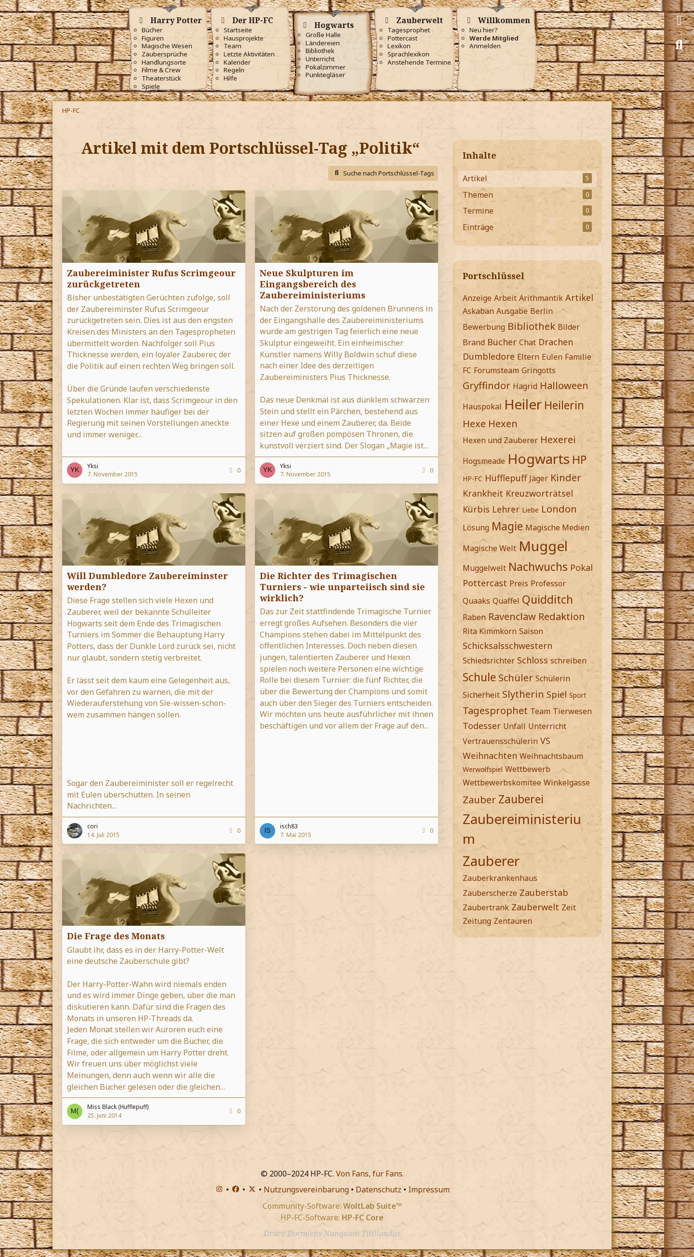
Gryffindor (486, 385)
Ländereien (323, 43)
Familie (578, 356)
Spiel (557, 694)
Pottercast (402, 38)
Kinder (565, 477)
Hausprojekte (244, 38)
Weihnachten (490, 755)
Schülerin (552, 678)
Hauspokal (482, 406)
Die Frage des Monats (116, 936)
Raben (474, 617)
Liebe (530, 509)
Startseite (238, 30)
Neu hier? (483, 30)
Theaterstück (161, 78)
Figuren (153, 38)
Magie (507, 526)
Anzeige (477, 298)
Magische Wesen (167, 46)
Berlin (541, 311)
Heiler (523, 404)
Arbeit (505, 298)
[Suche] (679, 45)
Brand (474, 342)
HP (579, 459)
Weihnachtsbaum (551, 756)
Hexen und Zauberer (500, 440)
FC (467, 370)
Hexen (503, 423)
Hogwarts (538, 458)
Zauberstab (544, 892)
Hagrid (525, 386)
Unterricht (320, 59)
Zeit (568, 907)
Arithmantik (541, 298)
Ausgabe (512, 311)
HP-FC (472, 478)
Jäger (538, 478)
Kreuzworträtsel (539, 493)
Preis (518, 583)
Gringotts (538, 370)
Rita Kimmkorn (490, 631)
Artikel (579, 297)
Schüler (515, 677)
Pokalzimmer (326, 67)
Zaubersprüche (164, 54)
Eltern (528, 356)
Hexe (474, 423)
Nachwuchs (538, 566)
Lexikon (399, 46)
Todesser (482, 725)
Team (232, 46)
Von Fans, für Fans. (370, 1173)
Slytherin (523, 694)
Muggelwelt (484, 568)
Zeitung (477, 921)
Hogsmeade (484, 461)
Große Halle (323, 35)
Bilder (569, 327)
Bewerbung (484, 327)
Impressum (429, 1189)
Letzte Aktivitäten (249, 54)
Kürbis (476, 509)
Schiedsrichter (489, 660)
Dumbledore (489, 356)
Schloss (532, 660)
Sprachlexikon (408, 54)
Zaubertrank (486, 907)
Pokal (581, 567)
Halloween (564, 385)
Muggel (543, 546)
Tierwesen (572, 711)
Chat (527, 342)
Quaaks (476, 600)
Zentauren (513, 921)
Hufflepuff (506, 478)
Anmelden (485, 46)
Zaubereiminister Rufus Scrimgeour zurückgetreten (151, 278)
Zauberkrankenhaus (500, 878)
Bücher (152, 30)
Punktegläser (325, 75)
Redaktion (561, 616)
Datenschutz (378, 1189)
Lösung (476, 527)
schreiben (568, 660)
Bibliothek (320, 51)
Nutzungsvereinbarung (306, 1189)
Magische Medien (557, 527)
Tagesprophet (408, 30)
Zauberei (521, 799)
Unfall (514, 726)
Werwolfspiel (483, 769)
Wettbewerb (527, 769)
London (559, 508)
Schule (479, 677)
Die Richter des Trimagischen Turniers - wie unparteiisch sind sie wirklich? (342, 587)
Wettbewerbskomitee (502, 782)
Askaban (478, 311)
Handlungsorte (164, 62)
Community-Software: (332, 1206)
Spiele (151, 86)
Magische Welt (489, 548)
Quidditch (547, 599)
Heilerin (564, 405)
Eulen (552, 356)
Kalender (237, 62)
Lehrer (506, 509)
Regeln (234, 70)
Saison (531, 631)
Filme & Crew (161, 70)
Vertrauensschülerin (500, 741)
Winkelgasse (567, 782)
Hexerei (558, 439)
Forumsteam (496, 370)
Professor (548, 583)
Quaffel (506, 600)
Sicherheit (481, 694)
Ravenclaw (512, 616)
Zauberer (491, 861)
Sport (578, 695)
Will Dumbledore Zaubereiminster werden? (147, 581)
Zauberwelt (535, 907)
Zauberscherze (490, 893)
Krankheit (483, 493)
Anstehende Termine (419, 62)
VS (545, 740)
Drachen (555, 342)
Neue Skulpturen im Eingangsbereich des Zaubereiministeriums (312, 284)
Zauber (479, 799)
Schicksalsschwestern (507, 645)
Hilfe (230, 78)
